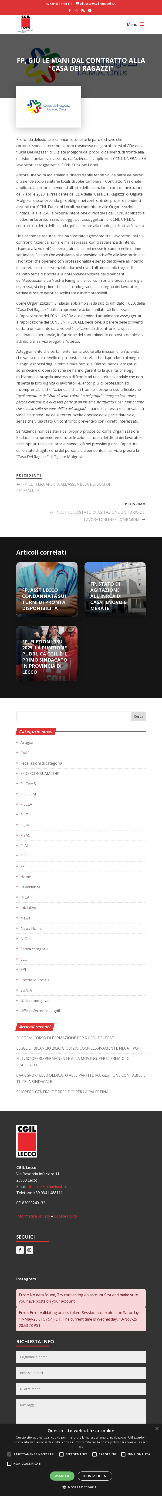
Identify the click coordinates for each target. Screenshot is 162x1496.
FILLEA (26, 804)
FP (22, 866)
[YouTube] (89, 12)
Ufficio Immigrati (35, 1000)
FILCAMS (28, 783)
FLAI (24, 845)
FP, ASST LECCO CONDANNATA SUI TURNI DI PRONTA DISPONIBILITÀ (44, 599)
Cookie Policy (65, 1216)
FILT (24, 814)
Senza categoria (34, 948)
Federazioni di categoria (41, 763)
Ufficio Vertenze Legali (40, 1010)
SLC (23, 959)
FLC (23, 855)
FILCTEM (28, 794)
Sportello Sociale (35, 980)
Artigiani (27, 742)
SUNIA (26, 990)
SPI (23, 969)
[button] (81, 1487)
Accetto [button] (62, 1476)
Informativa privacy (33, 1216)
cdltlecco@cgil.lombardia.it (47, 1186)
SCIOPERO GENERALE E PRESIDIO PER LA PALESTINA (62, 1091)
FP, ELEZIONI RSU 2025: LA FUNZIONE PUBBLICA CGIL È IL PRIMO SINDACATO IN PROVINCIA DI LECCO (45, 656)
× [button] (157, 1429)
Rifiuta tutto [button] (94, 1476)
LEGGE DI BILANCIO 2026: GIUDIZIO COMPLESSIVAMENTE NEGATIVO (77, 1048)
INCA (24, 897)
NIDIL (25, 938)
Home (25, 876)
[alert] (81, 1460)
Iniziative (28, 907)
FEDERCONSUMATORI (39, 773)
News (25, 918)
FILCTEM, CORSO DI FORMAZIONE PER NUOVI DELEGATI (65, 1037)
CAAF (24, 752)
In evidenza (30, 887)
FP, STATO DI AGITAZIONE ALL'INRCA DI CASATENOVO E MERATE (108, 596)
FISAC (25, 835)
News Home (31, 928)
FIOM (25, 825)
